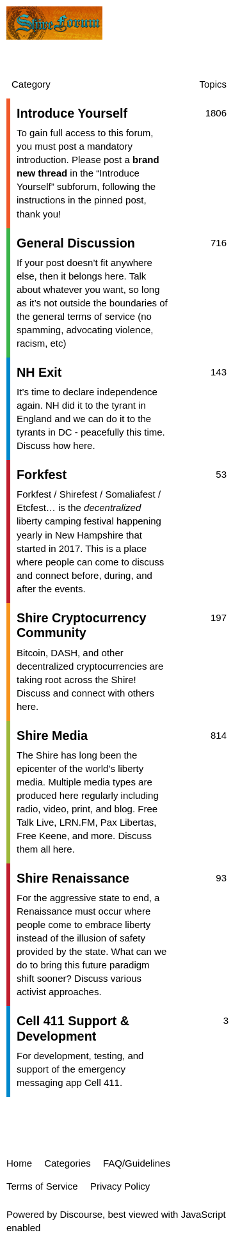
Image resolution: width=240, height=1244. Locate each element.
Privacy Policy (120, 1186)
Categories (67, 1163)
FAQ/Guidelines (136, 1163)
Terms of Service (42, 1186)
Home (19, 1163)
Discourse (81, 1214)
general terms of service (84, 316)
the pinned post (111, 199)
